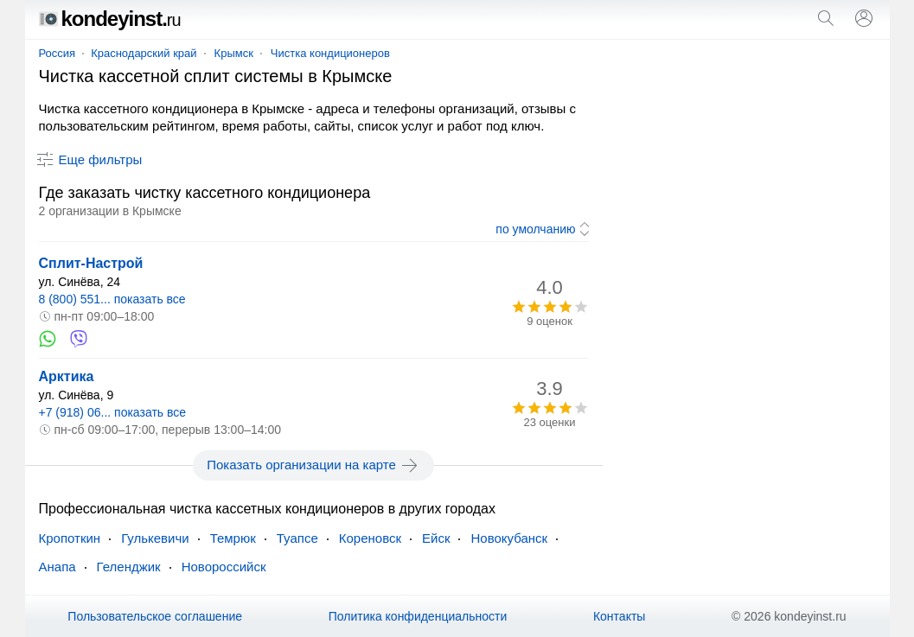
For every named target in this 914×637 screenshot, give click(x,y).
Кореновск (370, 538)
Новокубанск (508, 538)
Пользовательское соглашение (154, 616)
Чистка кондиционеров (330, 53)
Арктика (66, 376)
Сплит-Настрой (91, 263)
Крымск (233, 53)
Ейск (436, 538)
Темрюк (233, 538)
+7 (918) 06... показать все (113, 412)
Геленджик (129, 566)
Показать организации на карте (313, 465)
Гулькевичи (155, 538)
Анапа (57, 566)
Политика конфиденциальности (418, 616)
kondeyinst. (110, 18)
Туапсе (297, 538)
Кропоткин (70, 538)
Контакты (619, 616)
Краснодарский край (143, 53)
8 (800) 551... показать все (112, 299)
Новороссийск (224, 566)
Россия (57, 53)
